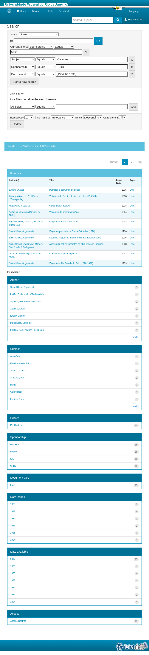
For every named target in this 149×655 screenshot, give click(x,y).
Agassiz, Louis (16, 221)
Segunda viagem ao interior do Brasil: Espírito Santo (75, 237)
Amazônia (15, 356)
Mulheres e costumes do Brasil (64, 190)
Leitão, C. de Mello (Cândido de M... (28, 294)
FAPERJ (14, 444)
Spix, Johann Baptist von (21, 244)
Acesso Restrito (18, 621)
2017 (12, 559)
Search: (14, 34)
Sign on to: (133, 19)
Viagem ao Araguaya (59, 205)
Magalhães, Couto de (19, 205)
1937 (12, 518)
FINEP (13, 451)
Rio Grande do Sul (19, 363)
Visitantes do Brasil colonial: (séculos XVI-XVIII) (73, 196)
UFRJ (13, 466)
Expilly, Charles (16, 190)
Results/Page (17, 117)
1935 (12, 532)
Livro (132, 190)
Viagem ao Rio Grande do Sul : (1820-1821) (71, 263)
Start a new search (24, 81)
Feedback (64, 11)
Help (50, 11)
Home (21, 11)
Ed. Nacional (16, 425)
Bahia (13, 384)
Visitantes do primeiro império (64, 212)
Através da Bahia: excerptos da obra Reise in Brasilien (76, 244)
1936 (12, 525)
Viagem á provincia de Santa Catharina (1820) (72, 231)
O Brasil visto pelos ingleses (63, 253)
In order (79, 117)
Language (135, 11)
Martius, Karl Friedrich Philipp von (27, 330)
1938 (12, 511)
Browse (37, 11)
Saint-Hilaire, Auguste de (21, 231)
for (11, 41)
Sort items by (43, 117)
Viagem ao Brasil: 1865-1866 (63, 221)
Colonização (16, 392)
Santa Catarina (17, 370)
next (140, 162)
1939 (12, 504)
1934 (12, 540)
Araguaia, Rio (17, 377)
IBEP (12, 458)
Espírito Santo (17, 399)
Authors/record (110, 117)
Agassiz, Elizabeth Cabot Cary (25, 301)
